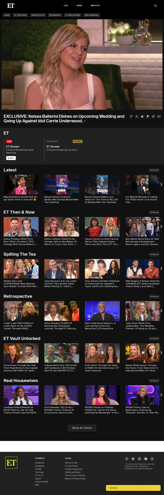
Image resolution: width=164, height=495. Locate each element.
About (38, 478)
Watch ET (95, 5)
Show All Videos (82, 428)
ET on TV (39, 475)
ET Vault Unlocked (73, 15)
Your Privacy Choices (75, 475)
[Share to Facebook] (131, 116)
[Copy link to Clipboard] (153, 116)
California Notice (72, 472)
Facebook (39, 462)
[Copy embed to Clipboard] (159, 116)
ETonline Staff (41, 481)
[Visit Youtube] (146, 459)
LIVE (66, 5)
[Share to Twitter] (136, 116)
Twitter (38, 469)
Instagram (40, 466)
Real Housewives (91, 15)
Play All (154, 170)
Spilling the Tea (38, 15)
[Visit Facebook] (127, 459)
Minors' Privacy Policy (75, 478)
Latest (6, 15)
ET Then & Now (20, 15)
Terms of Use (71, 462)
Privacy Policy (71, 466)
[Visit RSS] (152, 459)
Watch (11, 158)
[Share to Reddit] (142, 116)
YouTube (39, 472)
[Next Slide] (161, 185)
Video (79, 5)
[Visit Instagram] (139, 459)
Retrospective (55, 15)
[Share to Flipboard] (147, 116)
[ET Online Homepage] (10, 6)
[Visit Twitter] (133, 459)
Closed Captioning (73, 469)
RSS (37, 485)
